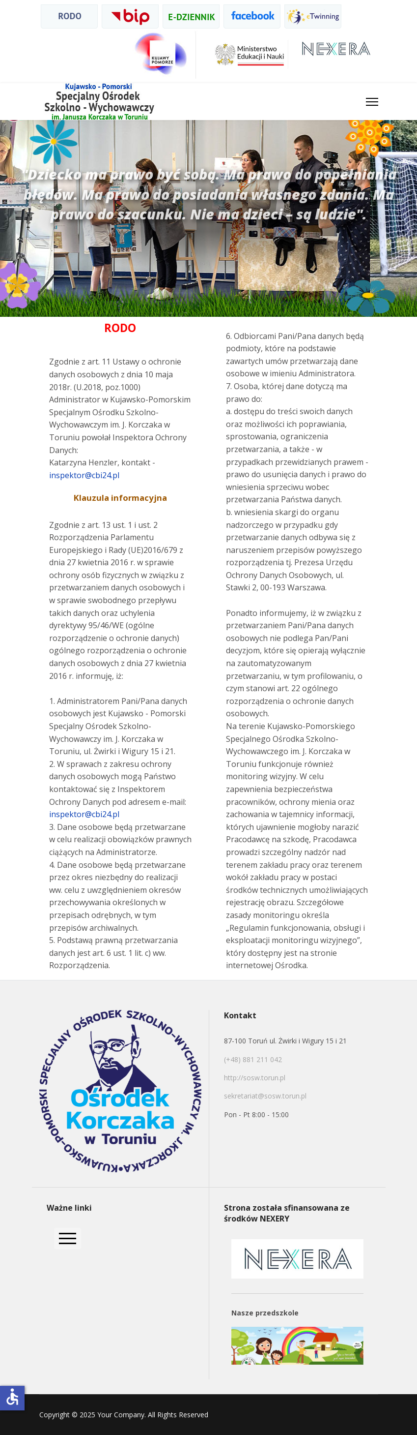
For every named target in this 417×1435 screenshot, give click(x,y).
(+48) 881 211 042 (254, 1059)
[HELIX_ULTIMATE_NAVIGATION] (372, 101)
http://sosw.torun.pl (254, 1077)
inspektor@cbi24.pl (84, 475)
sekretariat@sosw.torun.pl (265, 1095)
